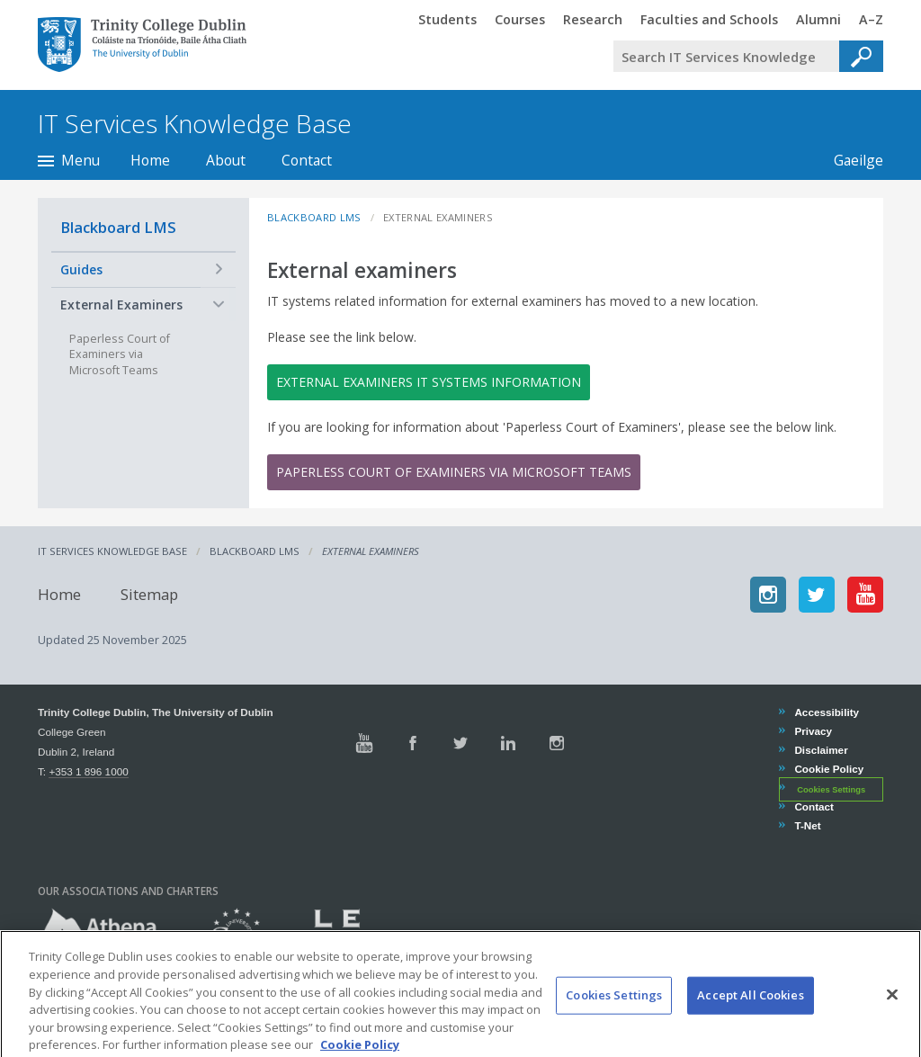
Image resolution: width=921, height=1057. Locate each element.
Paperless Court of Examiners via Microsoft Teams (453, 471)
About (226, 160)
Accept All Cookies (750, 1012)
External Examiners (121, 304)
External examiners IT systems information (428, 381)
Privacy (812, 731)
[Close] (892, 1012)
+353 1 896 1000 (88, 771)
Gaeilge (849, 160)
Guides (81, 269)
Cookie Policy (828, 769)
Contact (307, 160)
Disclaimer (820, 750)
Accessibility (826, 712)
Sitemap (149, 594)
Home (150, 160)
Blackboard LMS (118, 227)
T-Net (806, 825)
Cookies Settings (831, 788)
